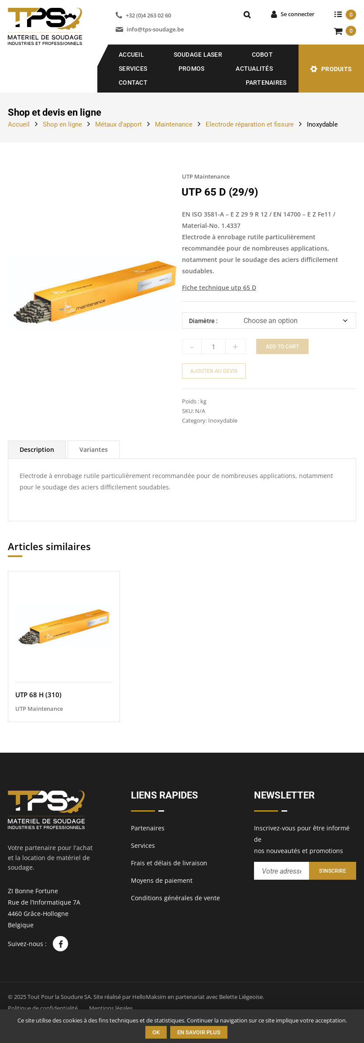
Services (133, 68)
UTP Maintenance (206, 176)
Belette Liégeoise (241, 997)
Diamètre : (203, 320)
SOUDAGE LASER (198, 54)
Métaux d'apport (118, 124)
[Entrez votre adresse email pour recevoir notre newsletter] (281, 871)
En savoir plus (198, 1032)
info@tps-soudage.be (155, 29)
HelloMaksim (149, 997)
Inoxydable (322, 124)
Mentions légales (111, 1008)
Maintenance (173, 124)
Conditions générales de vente (175, 898)
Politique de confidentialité (43, 1008)
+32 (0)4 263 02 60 (148, 15)
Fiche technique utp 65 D (219, 287)
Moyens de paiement (161, 880)
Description (37, 449)
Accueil (131, 54)
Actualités (254, 68)
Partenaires (266, 82)
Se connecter (298, 14)
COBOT (262, 54)
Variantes (93, 449)
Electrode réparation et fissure (250, 124)
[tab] (37, 449)
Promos (192, 68)
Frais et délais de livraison (169, 863)
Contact (133, 82)
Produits (336, 68)
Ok (156, 1032)
